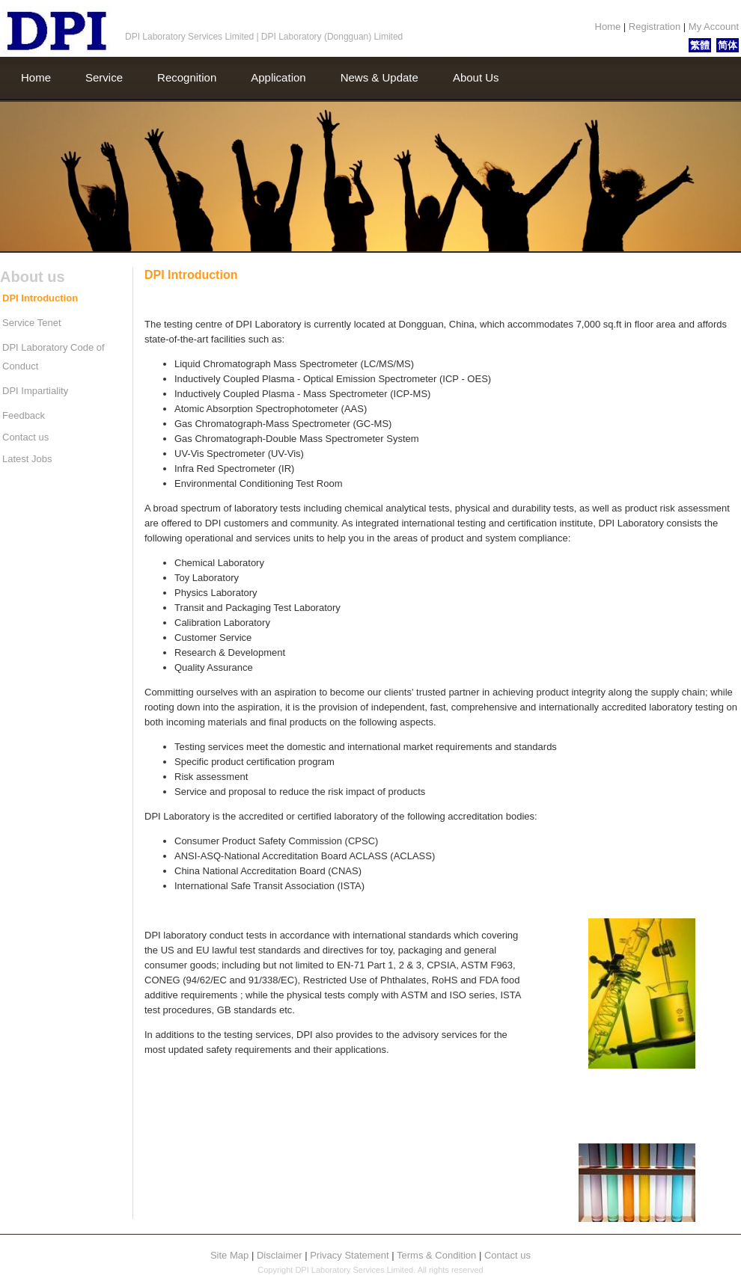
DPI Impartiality (35, 390)
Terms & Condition (438, 1255)
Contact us (25, 437)
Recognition (186, 77)
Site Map (230, 1255)
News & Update (379, 77)
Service (104, 77)
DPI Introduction (40, 298)
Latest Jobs (27, 458)
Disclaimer (281, 1255)
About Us (476, 77)
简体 (727, 45)
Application (278, 77)
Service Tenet (31, 322)
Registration (656, 26)
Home (609, 26)
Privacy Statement (350, 1255)
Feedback (23, 415)
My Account (712, 26)
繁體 (700, 45)
